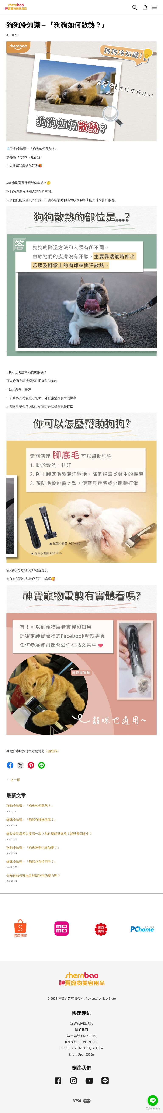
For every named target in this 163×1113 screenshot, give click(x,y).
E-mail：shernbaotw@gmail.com (81, 1048)
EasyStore (109, 999)
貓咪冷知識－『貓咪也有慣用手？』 (31, 862)
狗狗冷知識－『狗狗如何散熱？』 (30, 806)
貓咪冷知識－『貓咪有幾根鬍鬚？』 (31, 820)
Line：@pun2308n (81, 1055)
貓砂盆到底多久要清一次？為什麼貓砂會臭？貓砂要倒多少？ (49, 834)
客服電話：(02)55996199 (82, 1042)
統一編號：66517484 (81, 1036)
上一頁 (15, 780)
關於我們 (81, 1030)
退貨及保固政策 (81, 1023)
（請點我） (52, 751)
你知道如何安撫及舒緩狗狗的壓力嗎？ (33, 876)
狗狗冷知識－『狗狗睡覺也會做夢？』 (33, 848)
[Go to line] (153, 1100)
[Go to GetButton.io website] (153, 1108)
